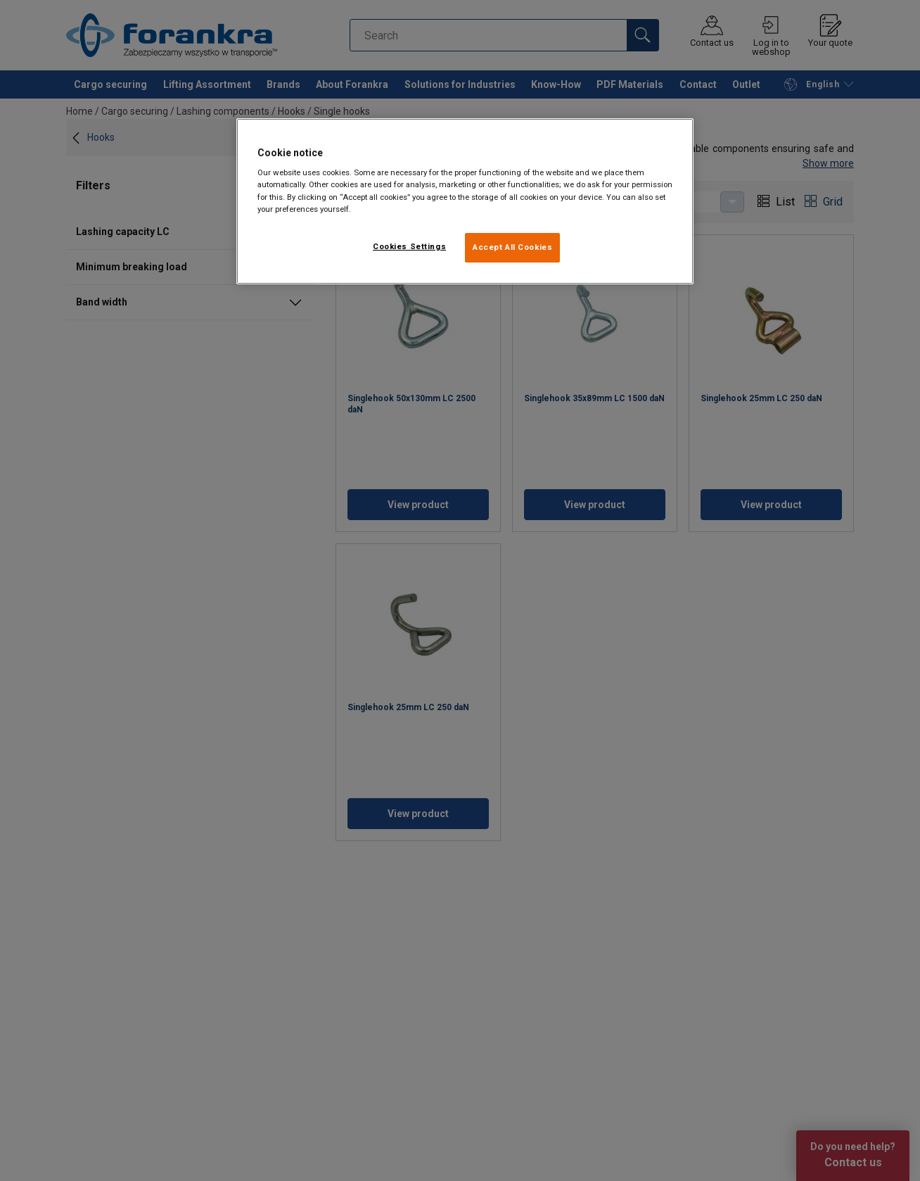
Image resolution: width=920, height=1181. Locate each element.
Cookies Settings (409, 246)
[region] (465, 201)
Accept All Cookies (512, 247)
